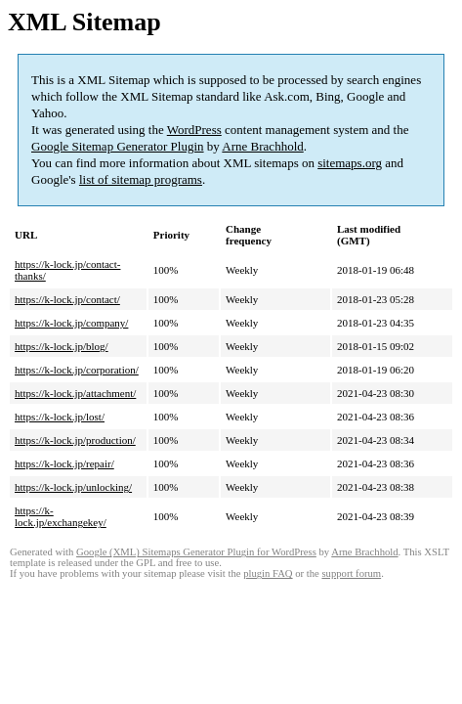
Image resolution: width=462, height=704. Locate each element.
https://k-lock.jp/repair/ (64, 463)
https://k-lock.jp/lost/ (60, 416)
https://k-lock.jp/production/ (75, 440)
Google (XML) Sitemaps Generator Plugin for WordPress (196, 552)
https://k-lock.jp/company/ (71, 323)
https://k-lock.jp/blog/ (61, 346)
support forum (351, 573)
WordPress (194, 129)
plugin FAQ (267, 573)
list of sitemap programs (140, 179)
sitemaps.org (349, 162)
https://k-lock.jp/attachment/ (75, 393)
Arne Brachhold (262, 146)
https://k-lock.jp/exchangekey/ (60, 516)
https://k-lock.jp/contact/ (67, 299)
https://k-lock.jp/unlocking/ (73, 487)
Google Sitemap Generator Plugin (117, 146)
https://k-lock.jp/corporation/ (77, 369)
